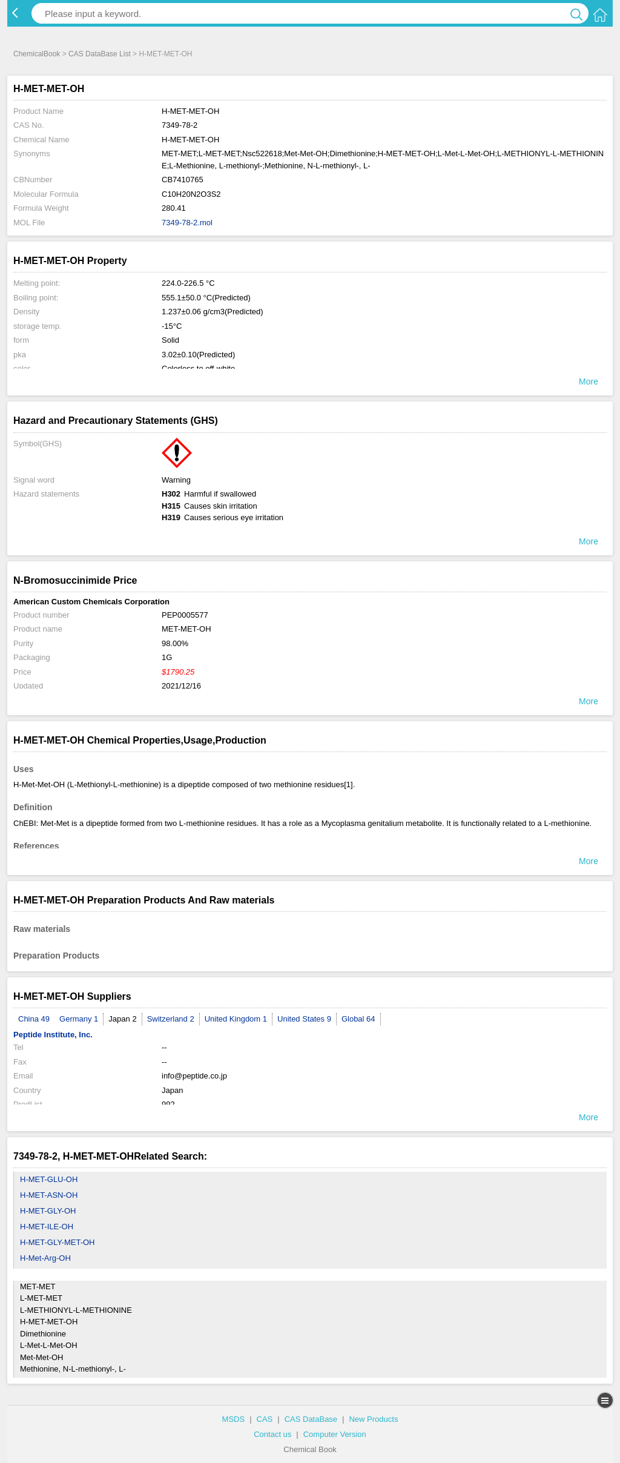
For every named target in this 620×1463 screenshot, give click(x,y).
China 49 (34, 1018)
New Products (373, 1419)
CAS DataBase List (99, 54)
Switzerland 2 (170, 1018)
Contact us (272, 1434)
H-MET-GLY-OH (48, 1210)
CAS (265, 1419)
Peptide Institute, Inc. (53, 1034)
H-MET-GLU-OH (49, 1179)
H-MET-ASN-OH (49, 1195)
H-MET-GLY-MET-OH (57, 1242)
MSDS (233, 1419)
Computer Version (334, 1434)
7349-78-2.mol (187, 222)
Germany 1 (78, 1018)
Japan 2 (122, 1018)
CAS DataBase (311, 1419)
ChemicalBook (36, 54)
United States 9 (304, 1018)
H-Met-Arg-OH (45, 1258)
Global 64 (358, 1018)
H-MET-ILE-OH (46, 1226)
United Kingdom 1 (236, 1018)
